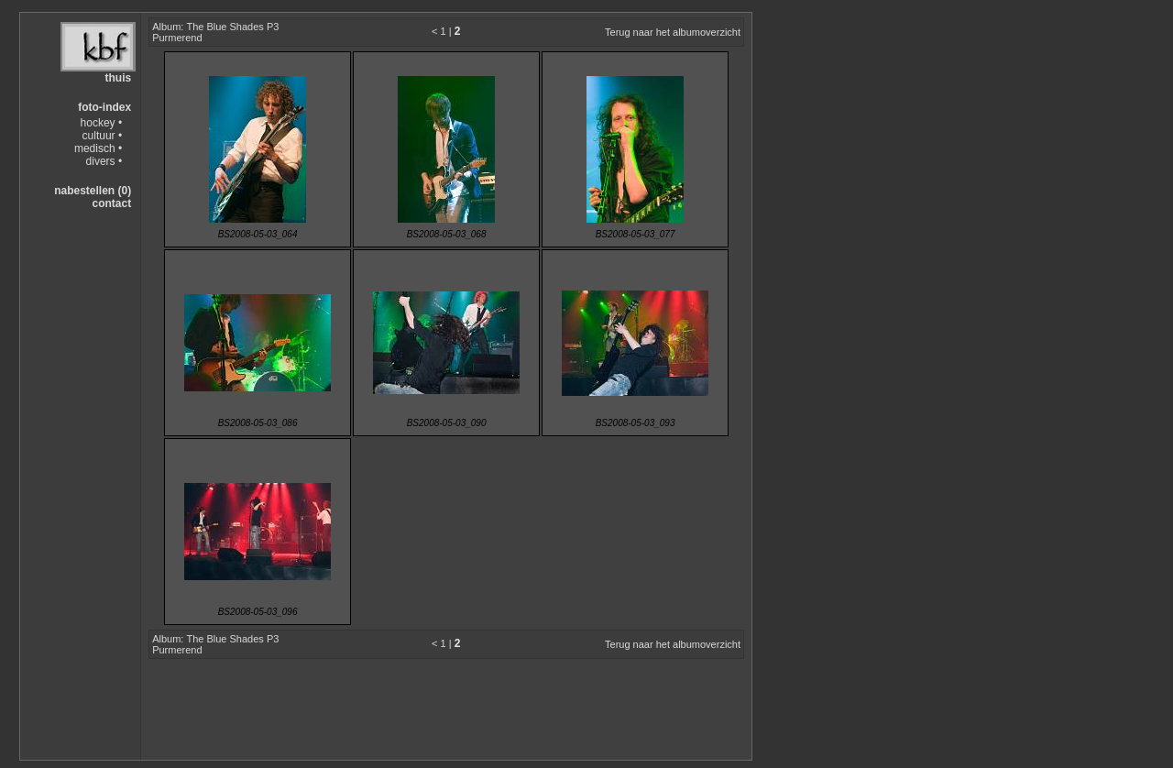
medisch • (98, 148)
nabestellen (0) (92, 190)
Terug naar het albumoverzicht (672, 32)
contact (111, 203)
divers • (104, 161)
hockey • (102, 122)
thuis (117, 77)
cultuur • (102, 135)
